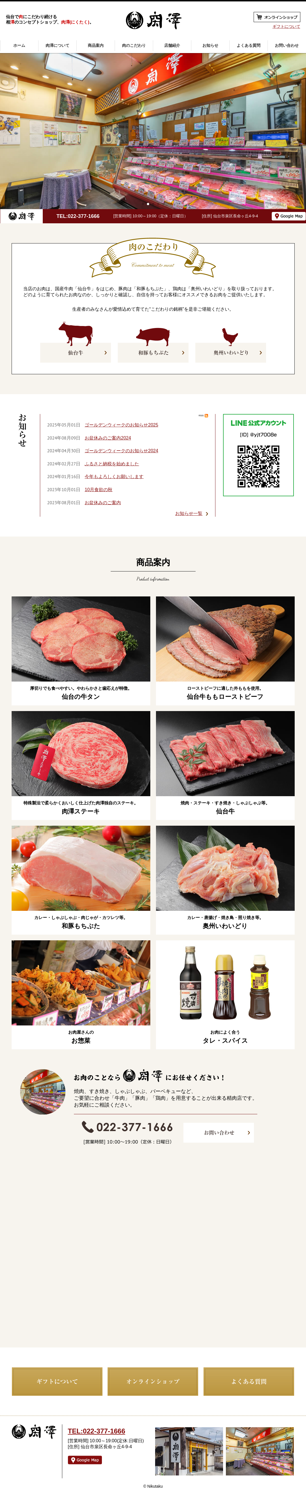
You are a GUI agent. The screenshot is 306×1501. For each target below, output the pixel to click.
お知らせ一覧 (188, 513)
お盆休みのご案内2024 (108, 438)
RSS (203, 415)
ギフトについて (286, 26)
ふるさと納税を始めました (112, 463)
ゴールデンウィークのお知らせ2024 (121, 450)
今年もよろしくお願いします (114, 476)
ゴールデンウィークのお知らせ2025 (121, 424)
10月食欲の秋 (98, 489)
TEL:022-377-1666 (77, 216)
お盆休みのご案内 (103, 502)
